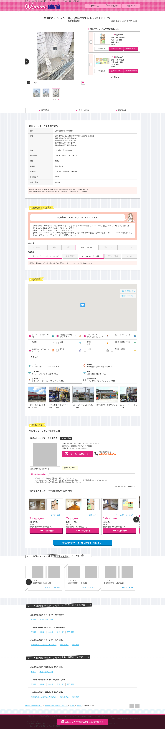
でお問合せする (77, 453)
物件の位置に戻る (128, 291)
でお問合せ (46, 531)
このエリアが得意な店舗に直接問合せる (82, 721)
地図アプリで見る (128, 296)
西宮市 (79, 706)
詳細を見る (101, 48)
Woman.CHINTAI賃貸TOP (33, 706)
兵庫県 (72, 706)
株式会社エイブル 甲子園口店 (125, 486)
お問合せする (116, 48)
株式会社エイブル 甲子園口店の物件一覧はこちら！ (82, 543)
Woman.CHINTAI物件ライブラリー (56, 706)
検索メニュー (130, 6)
